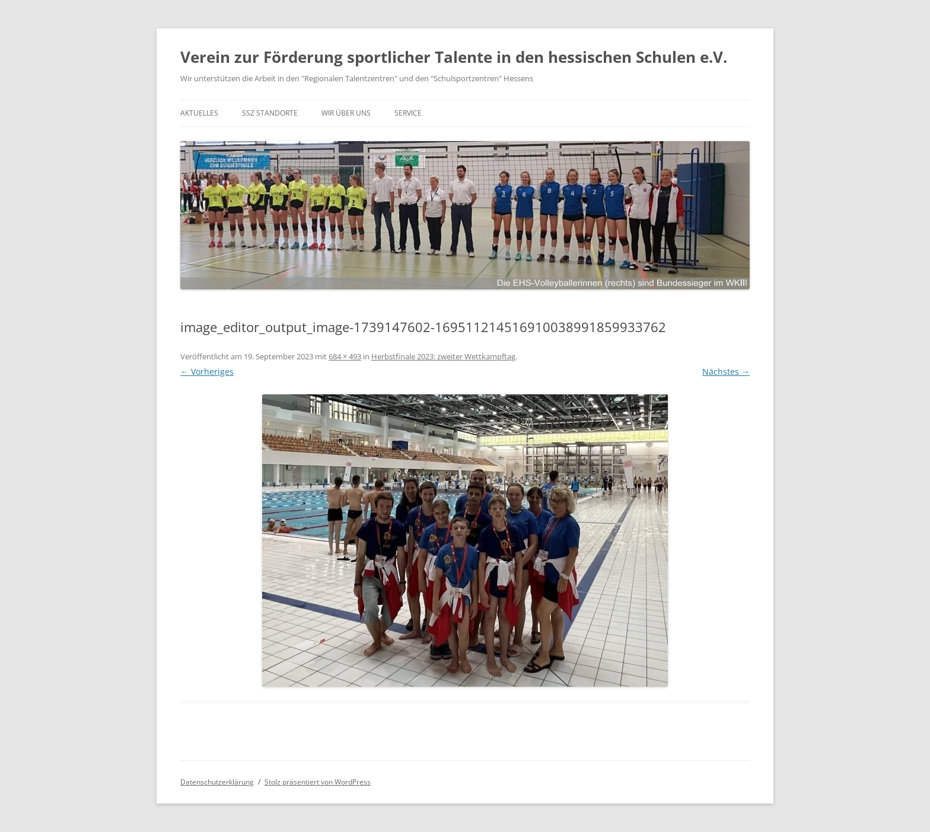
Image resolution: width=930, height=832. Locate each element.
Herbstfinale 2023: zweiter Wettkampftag (443, 356)
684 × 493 (345, 356)
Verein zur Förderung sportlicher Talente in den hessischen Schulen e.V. (453, 57)
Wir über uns (346, 113)
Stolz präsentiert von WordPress (318, 782)
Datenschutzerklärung (217, 782)
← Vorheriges (207, 371)
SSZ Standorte (270, 113)
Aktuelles (199, 113)
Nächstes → (726, 371)
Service (408, 113)
